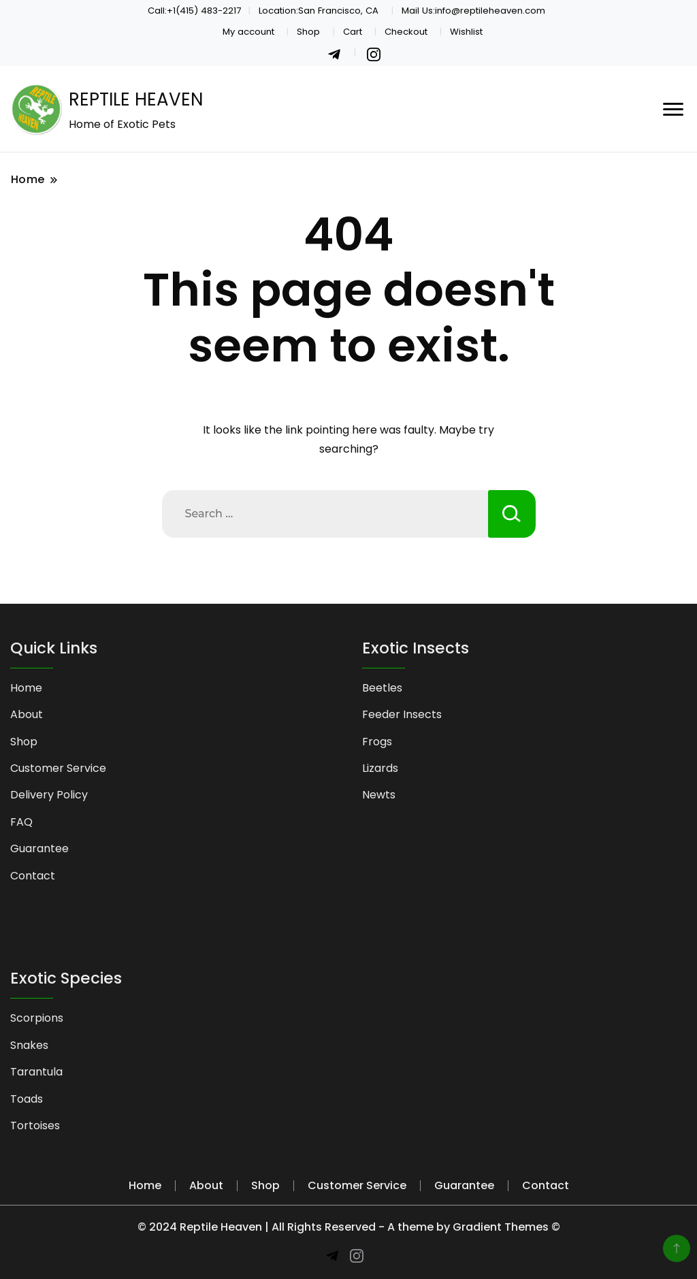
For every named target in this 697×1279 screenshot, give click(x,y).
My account (248, 31)
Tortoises (35, 1125)
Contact (32, 876)
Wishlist (466, 31)
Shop (308, 31)
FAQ (21, 822)
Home (26, 688)
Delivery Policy (49, 795)
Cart (352, 31)
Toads (26, 1099)
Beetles (382, 688)
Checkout (406, 31)
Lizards (380, 768)
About (26, 714)
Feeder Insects (402, 714)
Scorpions (36, 1018)
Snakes (29, 1045)
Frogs (377, 741)
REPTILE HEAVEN (136, 99)
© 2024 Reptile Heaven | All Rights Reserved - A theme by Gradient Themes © (348, 1227)
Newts (378, 795)
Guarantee (39, 848)
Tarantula (36, 1072)
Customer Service (58, 768)
